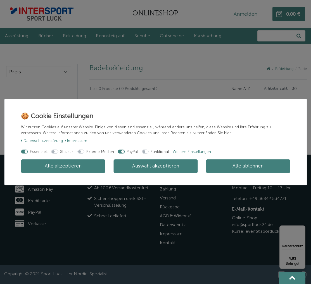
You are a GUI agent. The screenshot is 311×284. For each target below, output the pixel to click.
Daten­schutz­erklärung (42, 140)
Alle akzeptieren (63, 166)
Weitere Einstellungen (192, 151)
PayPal (132, 151)
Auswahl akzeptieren (155, 166)
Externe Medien (100, 151)
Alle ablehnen (247, 166)
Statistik (66, 151)
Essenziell (39, 151)
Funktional (160, 151)
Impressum (76, 140)
